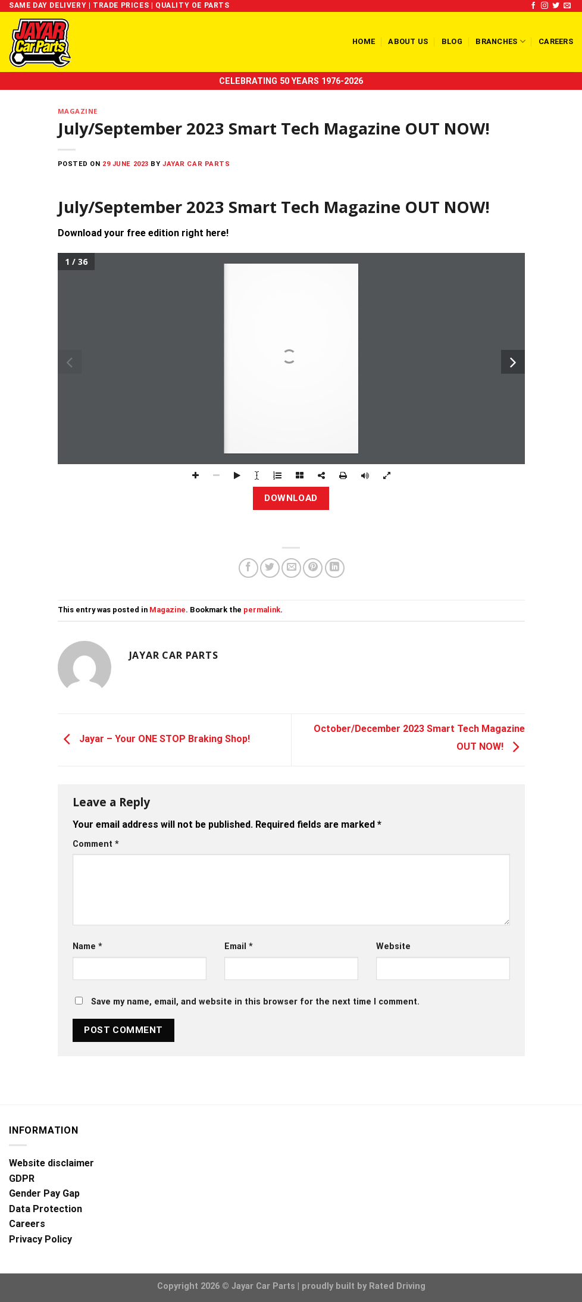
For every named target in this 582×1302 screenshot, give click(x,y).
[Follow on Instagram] (544, 6)
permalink (261, 609)
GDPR (22, 1178)
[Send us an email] (567, 6)
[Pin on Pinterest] (313, 568)
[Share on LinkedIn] (335, 568)
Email (238, 946)
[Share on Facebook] (248, 568)
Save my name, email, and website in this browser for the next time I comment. (255, 1002)
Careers (556, 41)
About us (408, 41)
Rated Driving (397, 1286)
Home (363, 41)
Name (87, 946)
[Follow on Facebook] (533, 6)
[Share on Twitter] (270, 568)
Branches (500, 41)
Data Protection (45, 1209)
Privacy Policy (40, 1239)
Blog (452, 41)
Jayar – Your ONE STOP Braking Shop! (154, 739)
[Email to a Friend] (291, 568)
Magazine (78, 111)
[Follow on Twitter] (555, 6)
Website (393, 946)
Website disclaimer (51, 1163)
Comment (96, 844)
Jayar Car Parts (196, 164)
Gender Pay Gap (44, 1193)
